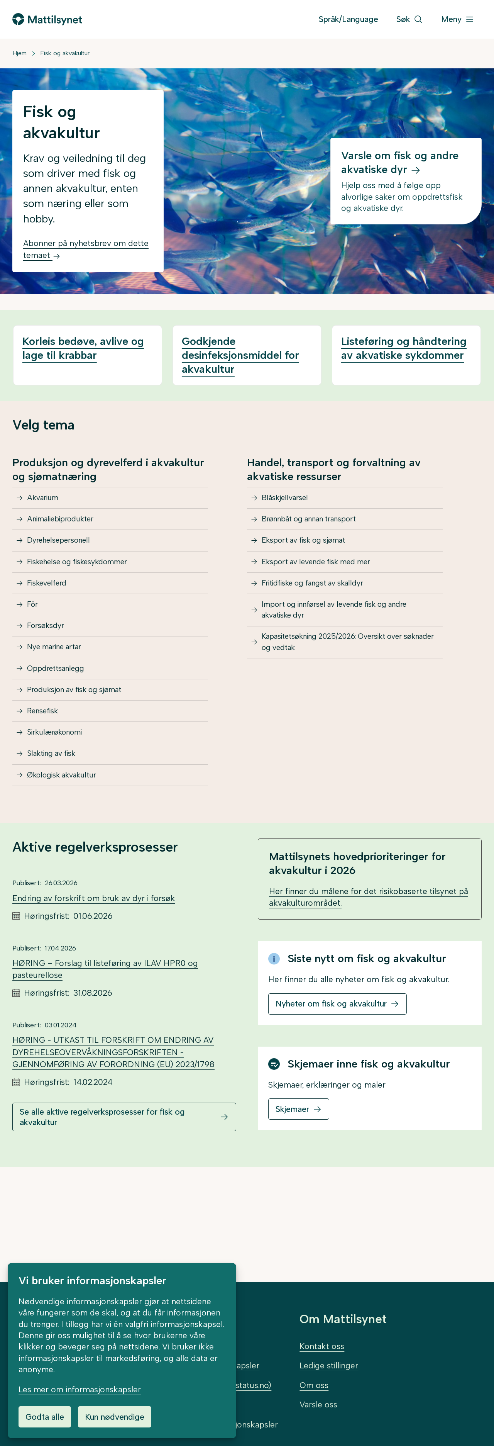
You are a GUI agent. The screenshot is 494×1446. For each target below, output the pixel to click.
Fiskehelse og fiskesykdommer (86, 585)
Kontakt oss (321, 1346)
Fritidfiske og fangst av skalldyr (321, 613)
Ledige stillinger (328, 1366)
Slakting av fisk (57, 837)
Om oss (313, 1385)
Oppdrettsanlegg (61, 725)
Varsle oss (318, 1404)
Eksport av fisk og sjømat (311, 557)
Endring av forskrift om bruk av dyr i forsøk (93, 991)
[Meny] (458, 19)
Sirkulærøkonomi (60, 809)
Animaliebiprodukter (66, 529)
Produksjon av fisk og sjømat (83, 753)
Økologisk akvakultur (68, 865)
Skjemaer (292, 1202)
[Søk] (409, 19)
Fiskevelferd (51, 613)
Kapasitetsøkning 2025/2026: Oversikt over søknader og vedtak (344, 687)
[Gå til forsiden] (47, 19)
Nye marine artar (60, 697)
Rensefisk (47, 781)
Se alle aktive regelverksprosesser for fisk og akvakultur (102, 1210)
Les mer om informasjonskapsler (80, 1389)
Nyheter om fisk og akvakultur (331, 1097)
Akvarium (46, 501)
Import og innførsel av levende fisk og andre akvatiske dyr (347, 647)
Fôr (35, 641)
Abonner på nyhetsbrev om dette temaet (86, 249)
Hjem (19, 53)
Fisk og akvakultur (65, 53)
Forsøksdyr (50, 669)
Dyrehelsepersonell (65, 557)
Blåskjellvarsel (289, 501)
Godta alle (44, 1417)
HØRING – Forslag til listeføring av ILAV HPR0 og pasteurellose (105, 1063)
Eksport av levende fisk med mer (325, 585)
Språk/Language (348, 19)
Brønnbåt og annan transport (318, 529)
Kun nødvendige (114, 1417)
